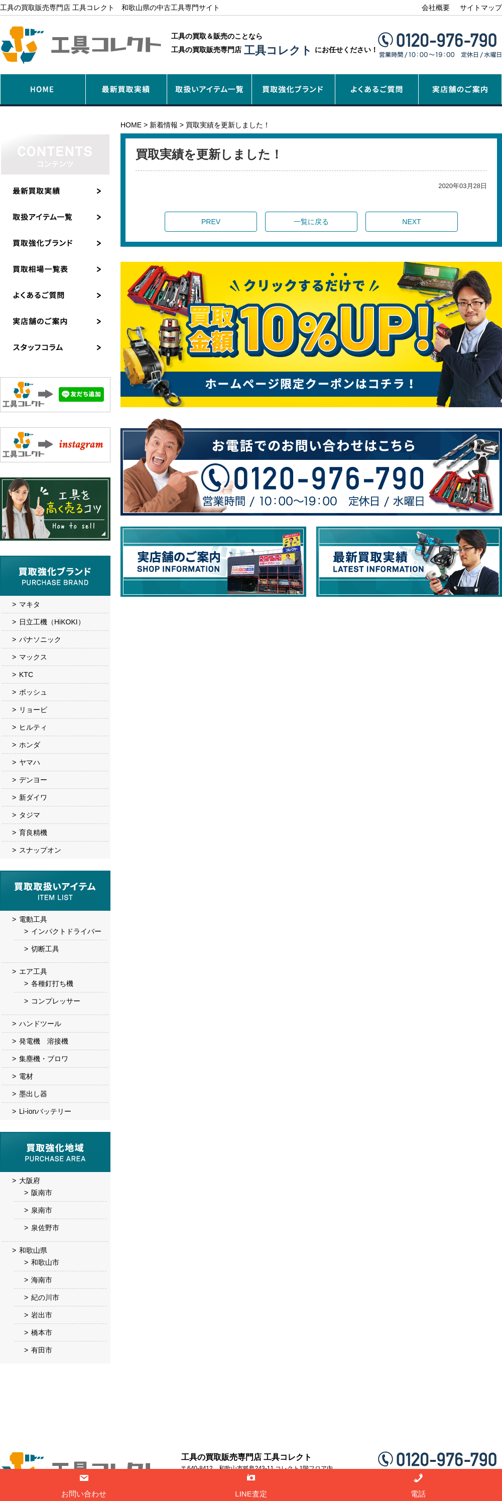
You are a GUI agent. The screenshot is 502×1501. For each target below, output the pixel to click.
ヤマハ (29, 762)
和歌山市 (45, 1262)
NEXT (411, 222)
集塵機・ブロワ (43, 1058)
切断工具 (45, 948)
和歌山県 (33, 1250)
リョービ (33, 709)
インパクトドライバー (66, 931)
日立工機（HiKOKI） (52, 621)
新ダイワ (33, 797)
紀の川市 (45, 1297)
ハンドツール (40, 1023)
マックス (33, 656)
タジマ (29, 814)
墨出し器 (33, 1093)
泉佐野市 (45, 1227)
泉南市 (41, 1210)
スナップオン (40, 850)
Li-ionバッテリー (45, 1111)
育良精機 (33, 832)
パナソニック (40, 639)
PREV (210, 222)
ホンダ (29, 744)
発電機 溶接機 (43, 1041)
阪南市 (41, 1192)
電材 (26, 1076)
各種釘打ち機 (52, 983)
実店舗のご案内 (278, 1432)
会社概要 (436, 8)
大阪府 (29, 1180)
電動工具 (33, 919)
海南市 (41, 1279)
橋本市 (41, 1332)
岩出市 (41, 1314)
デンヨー (33, 779)
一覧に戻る (311, 222)
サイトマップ (481, 8)
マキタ (29, 604)
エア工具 (33, 971)
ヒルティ (33, 727)
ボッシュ (33, 692)
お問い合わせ (365, 1432)
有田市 (41, 1350)
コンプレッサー (55, 1001)
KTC (26, 674)
